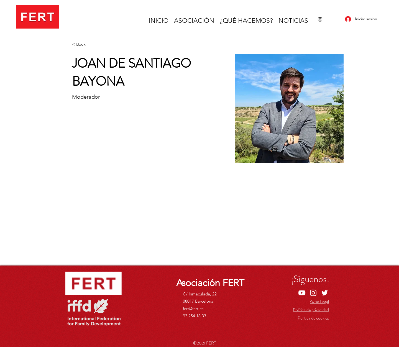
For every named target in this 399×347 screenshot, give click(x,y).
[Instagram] (320, 19)
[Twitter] (324, 293)
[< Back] (83, 44)
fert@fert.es (193, 308)
